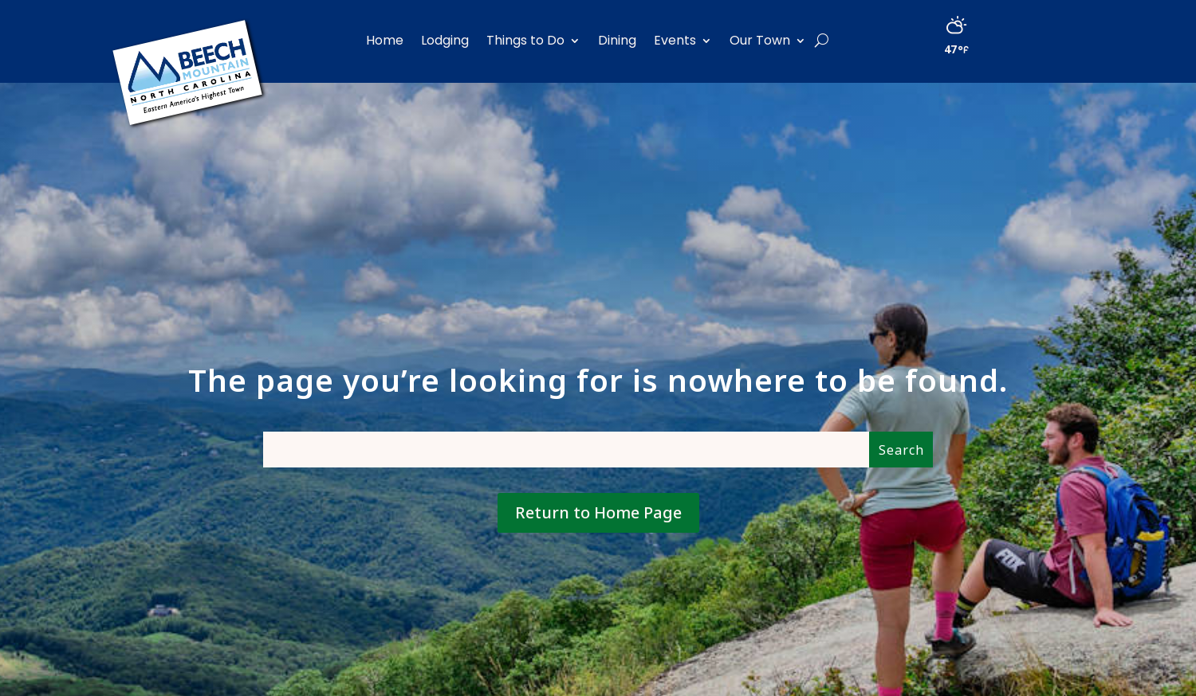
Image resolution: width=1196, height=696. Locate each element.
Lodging (445, 40)
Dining (617, 40)
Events (675, 40)
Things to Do (525, 40)
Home (384, 40)
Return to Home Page (598, 512)
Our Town (760, 40)
